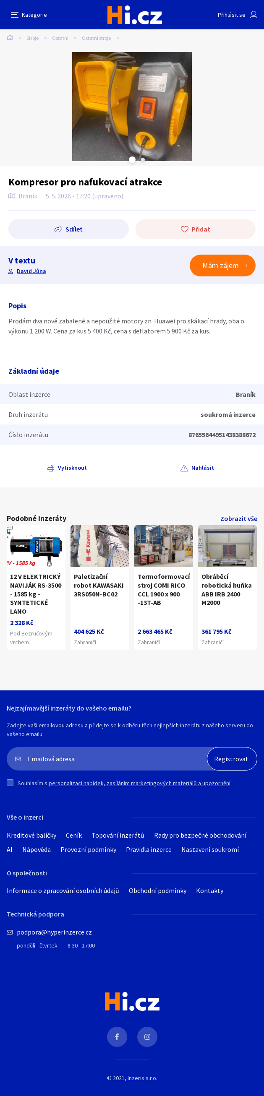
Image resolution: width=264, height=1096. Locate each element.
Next (143, 160)
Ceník (74, 835)
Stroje (32, 38)
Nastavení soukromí (210, 849)
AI (10, 849)
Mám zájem (220, 265)
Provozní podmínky (88, 849)
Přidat (201, 229)
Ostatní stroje (96, 38)
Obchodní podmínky (157, 890)
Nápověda (36, 849)
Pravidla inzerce (149, 849)
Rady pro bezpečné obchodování (200, 835)
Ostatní (60, 38)
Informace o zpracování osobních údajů (63, 890)
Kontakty (209, 890)
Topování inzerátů (117, 835)
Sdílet (74, 229)
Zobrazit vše (238, 518)
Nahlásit (202, 467)
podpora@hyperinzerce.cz (54, 932)
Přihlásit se (232, 14)
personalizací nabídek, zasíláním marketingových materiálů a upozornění (139, 783)
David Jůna (31, 271)
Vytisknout (72, 467)
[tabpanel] (132, 106)
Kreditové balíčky (31, 835)
